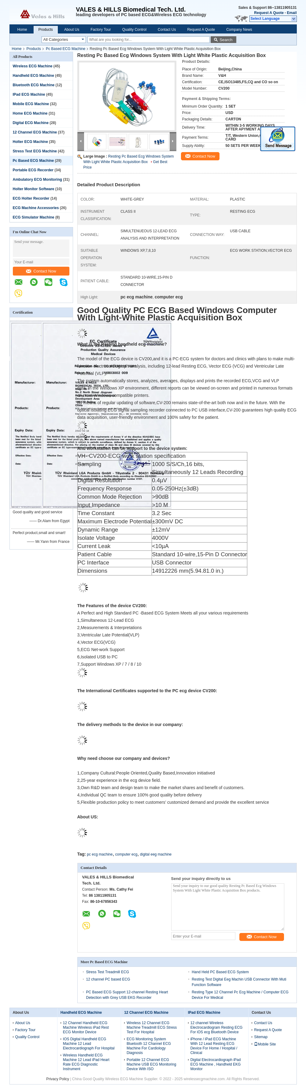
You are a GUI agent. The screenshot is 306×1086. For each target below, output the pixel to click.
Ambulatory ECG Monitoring (37, 179)
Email (292, 13)
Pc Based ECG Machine (65, 49)
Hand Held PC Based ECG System (220, 972)
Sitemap (260, 1037)
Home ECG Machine (30, 113)
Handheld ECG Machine (33, 75)
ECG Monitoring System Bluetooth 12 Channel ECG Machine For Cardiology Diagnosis (149, 1046)
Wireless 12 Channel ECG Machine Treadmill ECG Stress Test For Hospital (152, 1027)
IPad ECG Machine (29, 94)
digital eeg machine (155, 854)
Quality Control (134, 29)
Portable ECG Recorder (33, 170)
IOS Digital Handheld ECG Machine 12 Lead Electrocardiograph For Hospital (89, 1043)
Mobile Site (265, 1044)
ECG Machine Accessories (36, 208)
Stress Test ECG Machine (35, 151)
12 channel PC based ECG (108, 979)
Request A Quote (268, 13)
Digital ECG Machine (31, 123)
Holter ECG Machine (30, 142)
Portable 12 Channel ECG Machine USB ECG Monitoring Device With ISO (151, 1064)
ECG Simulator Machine (33, 217)
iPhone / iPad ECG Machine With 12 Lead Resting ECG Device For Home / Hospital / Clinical (213, 1046)
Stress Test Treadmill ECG (107, 972)
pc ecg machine (99, 854)
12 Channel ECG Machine (35, 132)
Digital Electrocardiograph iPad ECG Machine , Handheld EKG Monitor (215, 1064)
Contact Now (41, 271)
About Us (71, 29)
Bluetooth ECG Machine (34, 85)
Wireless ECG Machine (33, 66)
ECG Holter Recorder (31, 198)
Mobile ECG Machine (31, 104)
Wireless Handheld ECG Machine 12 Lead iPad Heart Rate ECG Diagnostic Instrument (86, 1062)
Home (22, 29)
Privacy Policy (57, 1079)
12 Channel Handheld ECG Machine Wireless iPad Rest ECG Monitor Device (86, 1027)
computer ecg (126, 854)
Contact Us (167, 29)
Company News (239, 29)
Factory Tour (100, 29)
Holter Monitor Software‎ (33, 189)
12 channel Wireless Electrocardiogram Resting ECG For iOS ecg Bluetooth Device (216, 1027)
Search (225, 39)
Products (46, 29)
